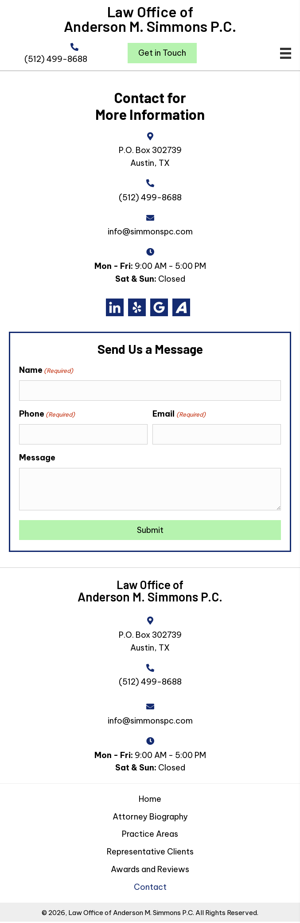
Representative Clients (150, 849)
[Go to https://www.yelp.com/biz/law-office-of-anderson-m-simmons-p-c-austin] (137, 307)
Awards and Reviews (150, 867)
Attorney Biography (150, 814)
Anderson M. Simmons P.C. (150, 26)
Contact (150, 885)
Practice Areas (150, 832)
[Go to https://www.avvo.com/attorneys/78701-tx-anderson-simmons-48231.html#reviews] (181, 307)
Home (150, 797)
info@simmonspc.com (150, 231)
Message (37, 455)
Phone (47, 412)
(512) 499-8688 (55, 59)
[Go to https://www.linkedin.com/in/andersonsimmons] (115, 307)
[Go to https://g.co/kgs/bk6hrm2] (159, 307)
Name (46, 370)
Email (178, 412)
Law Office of (150, 11)
